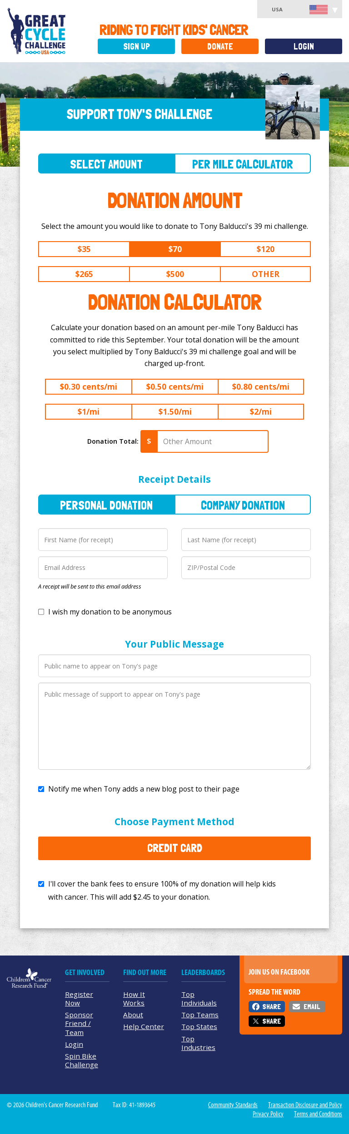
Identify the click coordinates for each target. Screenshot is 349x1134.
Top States (199, 1026)
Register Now (79, 998)
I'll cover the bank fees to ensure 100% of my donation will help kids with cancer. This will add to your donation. (162, 890)
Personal (106, 505)
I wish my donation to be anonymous (110, 612)
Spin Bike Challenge (81, 1060)
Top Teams (200, 1014)
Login (304, 46)
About (133, 1014)
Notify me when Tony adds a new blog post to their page (143, 789)
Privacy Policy (268, 1114)
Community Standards (233, 1105)
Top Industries (198, 1043)
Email (312, 1006)
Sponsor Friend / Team (79, 1023)
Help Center (143, 1026)
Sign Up (136, 46)
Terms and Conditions (318, 1114)
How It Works (134, 998)
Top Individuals (199, 998)
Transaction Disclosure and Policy (305, 1105)
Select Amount (106, 164)
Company (243, 505)
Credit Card (174, 848)
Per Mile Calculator (242, 164)
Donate (220, 46)
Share (271, 1006)
